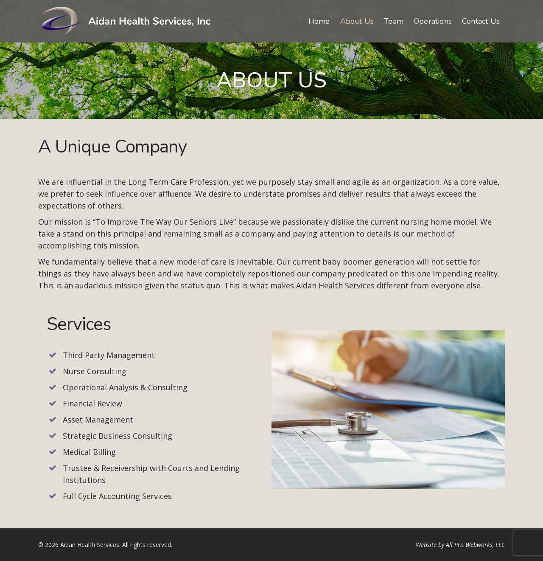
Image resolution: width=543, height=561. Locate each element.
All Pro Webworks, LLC (475, 545)
